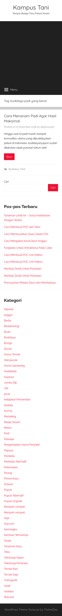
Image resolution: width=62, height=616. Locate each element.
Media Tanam (12, 422)
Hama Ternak (12, 354)
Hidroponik (10, 360)
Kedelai (8, 405)
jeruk (7, 394)
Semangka (10, 529)
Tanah (7, 540)
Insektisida (10, 371)
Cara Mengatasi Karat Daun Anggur (25, 240)
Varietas (9, 591)
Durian (8, 348)
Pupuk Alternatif (13, 495)
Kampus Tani (31, 7)
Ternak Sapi (11, 574)
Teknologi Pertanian (16, 563)
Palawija (9, 439)
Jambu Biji (10, 382)
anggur (8, 315)
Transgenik (10, 580)
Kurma (8, 410)
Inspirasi (9, 377)
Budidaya (14, 169)
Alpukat (8, 309)
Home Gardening (14, 365)
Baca (9, 156)
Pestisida (9, 456)
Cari (6, 181)
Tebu (7, 551)
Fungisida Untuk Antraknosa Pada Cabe (28, 247)
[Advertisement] (31, 52)
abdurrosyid (47, 126)
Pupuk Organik (13, 501)
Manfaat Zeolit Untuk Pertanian (22, 268)
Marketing (10, 416)
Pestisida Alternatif (15, 461)
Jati (6, 388)
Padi (22, 169)
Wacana (9, 597)
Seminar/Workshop (16, 535)
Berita (7, 320)
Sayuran (9, 523)
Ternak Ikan (11, 568)
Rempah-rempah (14, 506)
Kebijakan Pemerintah (17, 399)
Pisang (8, 472)
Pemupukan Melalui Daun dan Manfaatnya (30, 282)
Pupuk (8, 489)
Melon (8, 427)
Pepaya (8, 450)
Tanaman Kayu (13, 546)
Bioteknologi (11, 326)
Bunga (8, 343)
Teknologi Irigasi (13, 557)
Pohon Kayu (11, 478)
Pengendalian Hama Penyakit (22, 444)
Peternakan (11, 467)
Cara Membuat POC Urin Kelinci (23, 254)
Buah (7, 331)
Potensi (8, 484)
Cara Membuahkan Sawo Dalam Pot (26, 234)
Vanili (7, 585)
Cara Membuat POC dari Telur (22, 227)
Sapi (6, 518)
